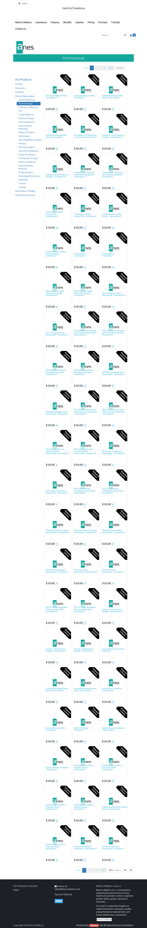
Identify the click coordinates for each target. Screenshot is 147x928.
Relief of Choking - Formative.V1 (81, 729)
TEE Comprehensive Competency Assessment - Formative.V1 (113, 490)
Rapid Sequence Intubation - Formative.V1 (57, 768)
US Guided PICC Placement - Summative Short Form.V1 (85, 136)
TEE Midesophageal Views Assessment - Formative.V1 (57, 413)
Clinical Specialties (24, 96)
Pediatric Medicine (27, 162)
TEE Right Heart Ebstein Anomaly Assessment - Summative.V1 (55, 372)
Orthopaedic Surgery (28, 158)
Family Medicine (26, 114)
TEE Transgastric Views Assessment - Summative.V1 (113, 294)
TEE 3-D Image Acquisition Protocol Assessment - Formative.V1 (85, 609)
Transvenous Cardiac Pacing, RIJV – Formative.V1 (85, 215)
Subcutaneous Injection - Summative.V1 (112, 689)
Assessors (20, 88)
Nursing (22, 143)
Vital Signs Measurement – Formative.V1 (85, 96)
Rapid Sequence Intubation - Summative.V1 (113, 729)
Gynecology (24, 136)
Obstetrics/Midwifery (28, 151)
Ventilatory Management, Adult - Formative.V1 (56, 136)
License (19, 84)
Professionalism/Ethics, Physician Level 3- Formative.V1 (112, 767)
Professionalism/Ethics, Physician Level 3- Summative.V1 (84, 767)
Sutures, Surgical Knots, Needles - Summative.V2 (112, 610)
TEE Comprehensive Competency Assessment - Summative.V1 (85, 490)
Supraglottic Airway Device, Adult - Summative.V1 (85, 689)
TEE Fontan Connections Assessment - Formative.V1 (57, 492)
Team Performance (25, 195)
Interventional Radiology (25, 127)
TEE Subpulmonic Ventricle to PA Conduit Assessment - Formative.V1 (113, 332)
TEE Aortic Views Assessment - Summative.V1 (85, 571)
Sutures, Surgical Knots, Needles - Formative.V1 (84, 650)
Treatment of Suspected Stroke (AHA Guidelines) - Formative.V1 (112, 174)
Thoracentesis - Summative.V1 (80, 255)
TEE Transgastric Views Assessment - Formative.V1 (57, 334)
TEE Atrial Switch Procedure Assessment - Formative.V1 (85, 531)
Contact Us (62, 886)
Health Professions (27, 154)
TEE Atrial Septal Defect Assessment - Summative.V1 (113, 531)
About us (117, 886)
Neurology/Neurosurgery (30, 139)
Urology (22, 187)
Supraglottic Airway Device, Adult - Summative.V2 (57, 689)
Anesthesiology (26, 103)
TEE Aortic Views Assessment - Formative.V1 (113, 571)
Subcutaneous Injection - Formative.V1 (56, 729)
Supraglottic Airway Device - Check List (113, 650)
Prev (86, 68)
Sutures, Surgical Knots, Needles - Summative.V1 (56, 650)
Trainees (19, 92)
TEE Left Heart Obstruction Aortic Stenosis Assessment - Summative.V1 (85, 411)
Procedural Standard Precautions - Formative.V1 (113, 847)
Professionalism (26, 172)
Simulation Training (25, 191)
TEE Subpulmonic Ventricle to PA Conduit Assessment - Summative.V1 (85, 332)
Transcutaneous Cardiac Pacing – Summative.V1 (112, 215)
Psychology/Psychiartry (29, 176)
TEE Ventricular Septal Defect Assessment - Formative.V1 (83, 293)
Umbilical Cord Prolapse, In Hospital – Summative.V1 (113, 136)
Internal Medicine (27, 122)
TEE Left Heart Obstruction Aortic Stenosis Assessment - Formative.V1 (113, 411)
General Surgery (26, 118)
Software (94, 925)
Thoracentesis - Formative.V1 (108, 255)
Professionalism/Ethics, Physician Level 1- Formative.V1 (56, 846)
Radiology (23, 179)
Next (110, 68)
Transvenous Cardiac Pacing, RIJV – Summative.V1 (54, 214)
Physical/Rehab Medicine (26, 167)
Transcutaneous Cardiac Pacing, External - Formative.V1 (56, 253)
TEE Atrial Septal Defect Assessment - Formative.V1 (57, 571)
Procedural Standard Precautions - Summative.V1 (85, 847)
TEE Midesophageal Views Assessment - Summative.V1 (113, 373)
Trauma (22, 183)
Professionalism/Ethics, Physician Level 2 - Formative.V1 (84, 807)
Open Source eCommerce (119, 925)
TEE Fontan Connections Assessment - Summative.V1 (113, 452)
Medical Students (27, 132)
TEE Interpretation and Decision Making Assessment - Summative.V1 (57, 451)
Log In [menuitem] (24, 3)
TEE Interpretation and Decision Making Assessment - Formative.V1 (85, 451)
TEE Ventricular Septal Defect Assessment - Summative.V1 (55, 293)
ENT (20, 111)
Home (16, 890)
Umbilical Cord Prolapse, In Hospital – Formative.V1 (57, 175)
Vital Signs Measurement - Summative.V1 (57, 96)
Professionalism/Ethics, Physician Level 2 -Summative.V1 (56, 807)
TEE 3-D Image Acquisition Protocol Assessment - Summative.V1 (57, 609)
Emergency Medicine (28, 107)
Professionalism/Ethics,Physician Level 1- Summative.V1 (115, 808)
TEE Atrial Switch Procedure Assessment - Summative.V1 (57, 531)
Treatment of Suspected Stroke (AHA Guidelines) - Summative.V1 (84, 174)
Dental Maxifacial (27, 100)
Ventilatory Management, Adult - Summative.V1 (112, 96)
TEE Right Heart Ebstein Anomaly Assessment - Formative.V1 (84, 372)
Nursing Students (27, 147)
